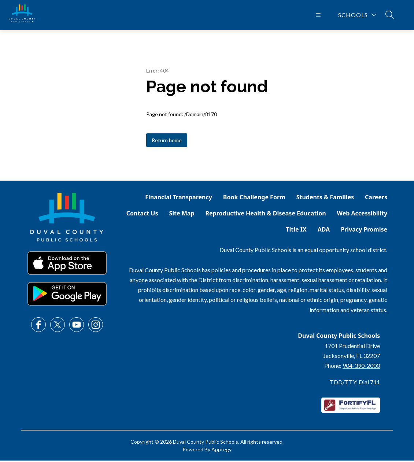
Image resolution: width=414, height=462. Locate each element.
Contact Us (142, 215)
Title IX (296, 231)
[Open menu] (318, 16)
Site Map (182, 215)
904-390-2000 (361, 366)
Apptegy (221, 451)
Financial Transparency (178, 199)
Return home (167, 141)
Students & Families (325, 199)
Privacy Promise (364, 231)
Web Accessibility (362, 215)
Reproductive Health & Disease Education (266, 215)
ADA (324, 231)
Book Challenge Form (254, 199)
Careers (376, 199)
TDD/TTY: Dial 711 (355, 383)
